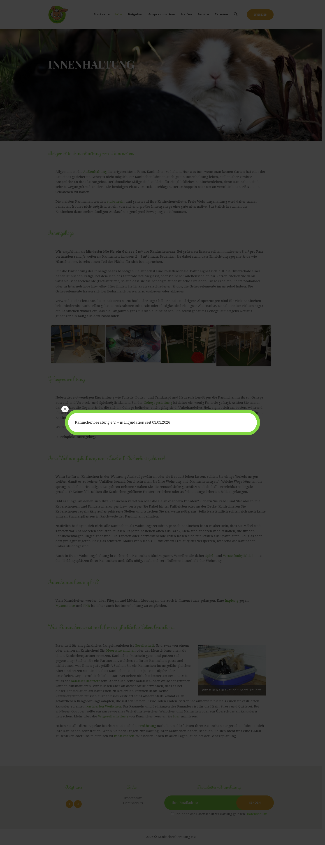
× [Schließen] (65, 409)
